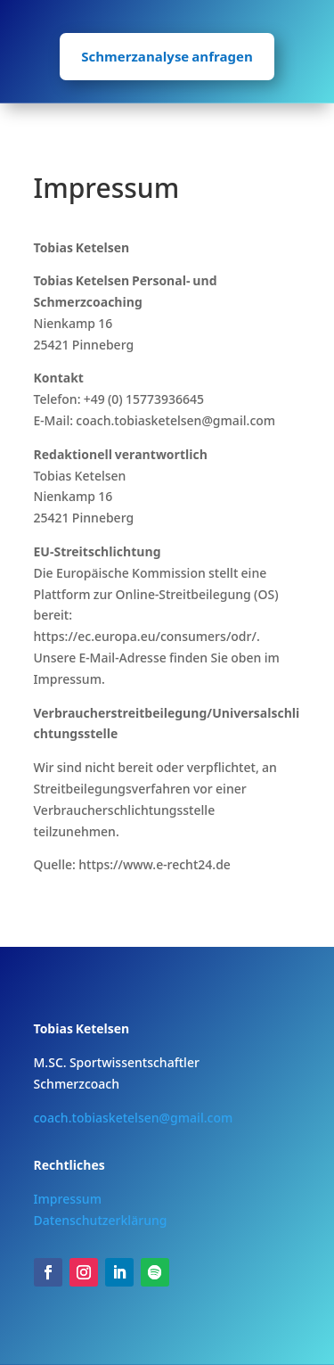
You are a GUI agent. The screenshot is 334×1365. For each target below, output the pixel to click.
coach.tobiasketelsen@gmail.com (133, 1117)
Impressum (68, 1198)
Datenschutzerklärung (100, 1220)
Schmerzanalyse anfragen (166, 56)
